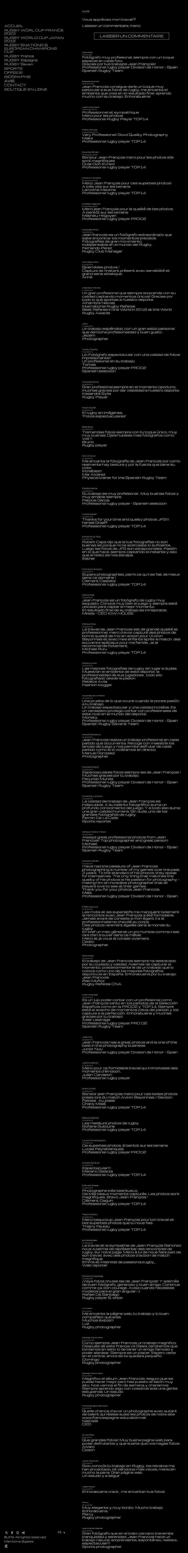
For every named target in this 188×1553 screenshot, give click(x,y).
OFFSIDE (13, 73)
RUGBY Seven (18, 64)
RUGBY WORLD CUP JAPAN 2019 (34, 39)
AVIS (9, 81)
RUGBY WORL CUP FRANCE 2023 (34, 31)
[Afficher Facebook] (12, 1533)
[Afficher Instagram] (17, 1533)
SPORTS (13, 68)
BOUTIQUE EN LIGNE (25, 89)
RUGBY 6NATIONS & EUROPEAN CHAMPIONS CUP (30, 48)
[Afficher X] (6, 1533)
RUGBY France (19, 56)
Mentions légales (19, 1541)
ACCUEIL (13, 26)
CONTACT (15, 85)
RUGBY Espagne (21, 60)
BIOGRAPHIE (17, 77)
